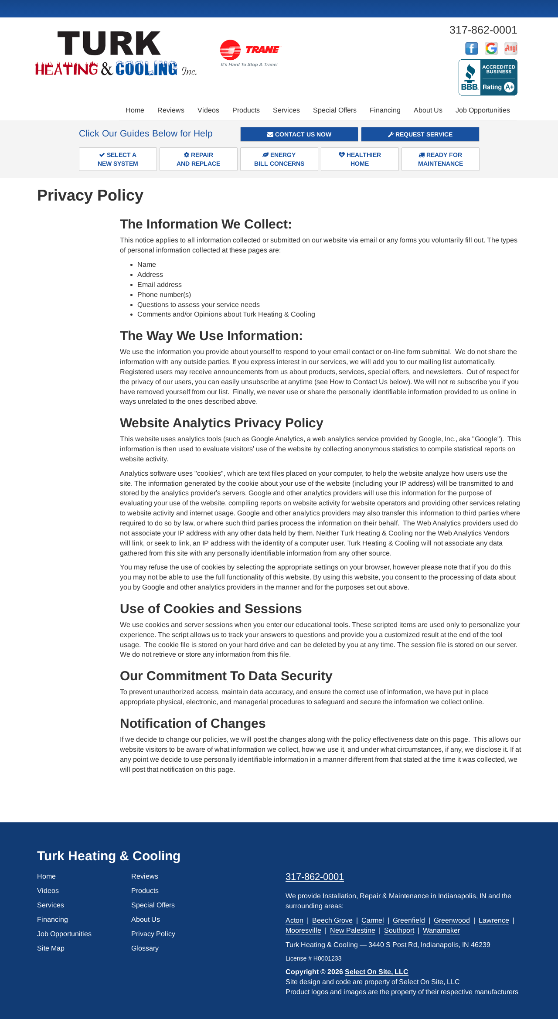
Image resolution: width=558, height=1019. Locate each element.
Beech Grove (332, 920)
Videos (208, 110)
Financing (385, 110)
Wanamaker (441, 930)
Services (286, 110)
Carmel (372, 920)
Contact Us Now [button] (299, 134)
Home (135, 110)
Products (246, 110)
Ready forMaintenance (440, 159)
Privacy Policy (153, 933)
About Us (428, 110)
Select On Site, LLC (376, 971)
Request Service (420, 134)
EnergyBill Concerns (279, 159)
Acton (294, 920)
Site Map (51, 948)
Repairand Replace (198, 159)
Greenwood (452, 920)
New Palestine (352, 930)
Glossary (145, 948)
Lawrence (494, 920)
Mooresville (303, 930)
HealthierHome (360, 159)
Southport (399, 930)
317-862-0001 (315, 876)
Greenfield (409, 920)
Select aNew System (118, 159)
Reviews (170, 110)
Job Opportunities (483, 110)
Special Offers (335, 110)
